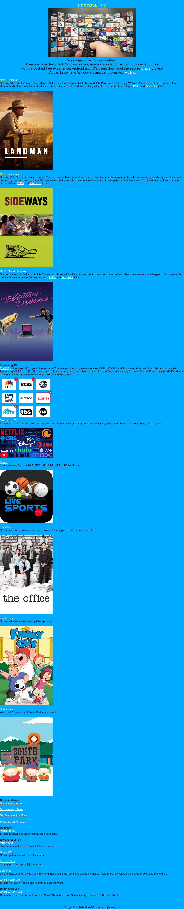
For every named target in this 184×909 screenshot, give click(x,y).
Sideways (13, 174)
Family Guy (6, 618)
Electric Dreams (16, 271)
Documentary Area (11, 803)
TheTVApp (6, 368)
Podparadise (7, 830)
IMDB (136, 86)
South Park (6, 709)
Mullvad (130, 72)
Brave (145, 68)
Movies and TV (9, 420)
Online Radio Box (10, 879)
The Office (6, 527)
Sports (4, 462)
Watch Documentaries (13, 821)
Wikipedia (151, 86)
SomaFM (5, 870)
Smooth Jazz (7, 861)
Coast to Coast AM (11, 892)
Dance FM (6, 852)
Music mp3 (6, 843)
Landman (12, 80)
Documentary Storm (11, 809)
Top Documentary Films (14, 815)
